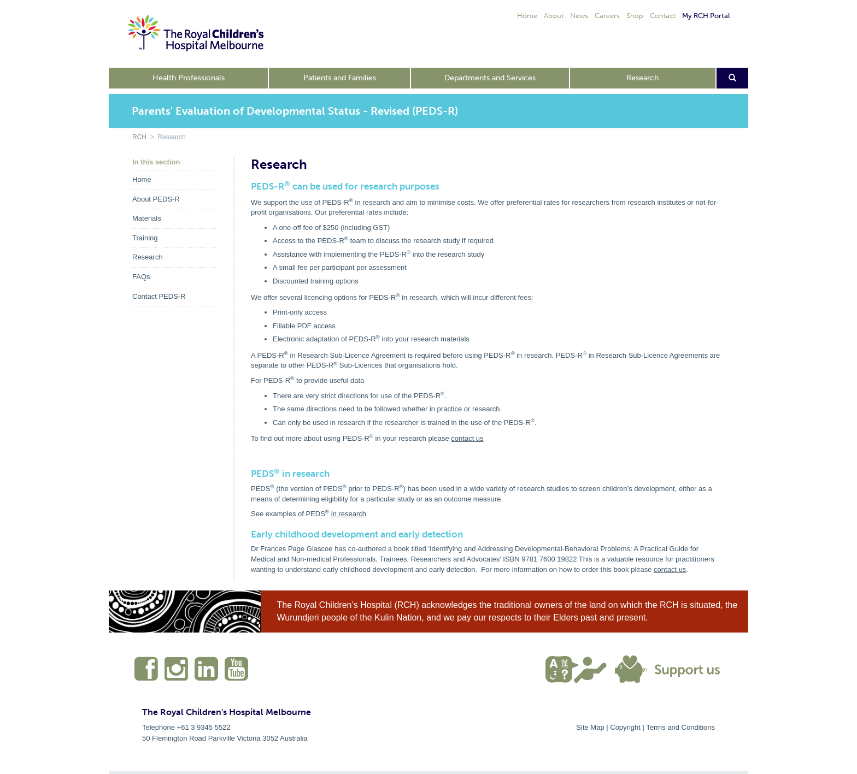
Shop (634, 15)
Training (144, 238)
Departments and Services (490, 77)
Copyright (625, 727)
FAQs (141, 277)
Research (642, 77)
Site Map (590, 727)
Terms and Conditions (680, 727)
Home (527, 15)
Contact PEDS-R (159, 296)
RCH (139, 137)
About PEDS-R (156, 199)
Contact (663, 15)
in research (348, 514)
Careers (607, 15)
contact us (467, 438)
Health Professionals (188, 77)
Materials (146, 218)
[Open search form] (733, 78)
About (553, 15)
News (579, 15)
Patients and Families (339, 77)
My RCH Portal (706, 15)
